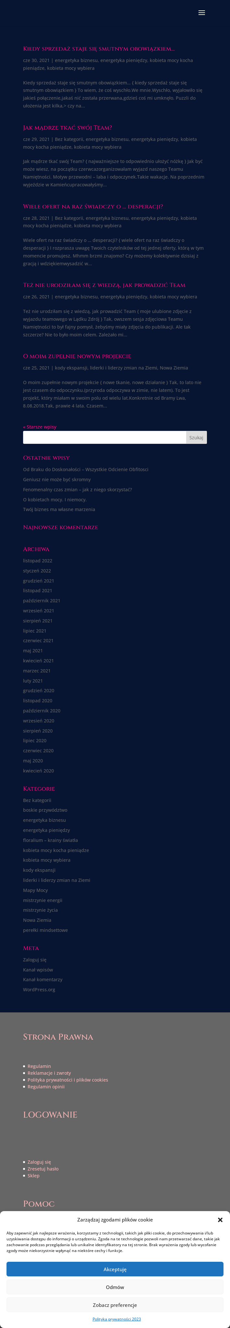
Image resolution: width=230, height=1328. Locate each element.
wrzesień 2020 (38, 721)
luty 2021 (33, 681)
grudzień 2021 (38, 581)
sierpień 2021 (38, 621)
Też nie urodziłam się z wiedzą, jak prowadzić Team (104, 285)
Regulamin (39, 1066)
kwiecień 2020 (38, 771)
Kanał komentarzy (42, 979)
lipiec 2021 (34, 631)
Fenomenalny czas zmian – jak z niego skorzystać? (77, 489)
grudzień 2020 (38, 690)
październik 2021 (41, 600)
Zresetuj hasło (43, 1169)
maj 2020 (33, 761)
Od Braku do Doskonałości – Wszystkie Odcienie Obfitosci (85, 469)
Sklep (34, 1175)
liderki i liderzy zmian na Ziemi (123, 368)
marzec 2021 (37, 671)
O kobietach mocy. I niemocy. (55, 499)
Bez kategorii (69, 139)
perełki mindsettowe (45, 930)
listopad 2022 (37, 561)
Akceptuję (115, 1269)
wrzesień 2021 (38, 611)
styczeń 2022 (37, 571)
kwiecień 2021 (38, 661)
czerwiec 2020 (38, 750)
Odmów (115, 1287)
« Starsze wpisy (39, 427)
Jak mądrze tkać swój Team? (67, 128)
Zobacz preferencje (115, 1305)
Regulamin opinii (46, 1087)
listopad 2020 (37, 700)
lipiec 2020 (34, 740)
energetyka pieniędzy (123, 60)
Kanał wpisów (38, 970)
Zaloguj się (34, 960)
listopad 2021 (37, 590)
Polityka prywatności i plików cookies (68, 1080)
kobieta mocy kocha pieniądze (56, 850)
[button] (220, 1220)
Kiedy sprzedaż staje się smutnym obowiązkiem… (99, 49)
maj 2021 (33, 650)
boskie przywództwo (45, 810)
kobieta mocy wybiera (71, 68)
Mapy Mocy (35, 890)
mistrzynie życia (40, 910)
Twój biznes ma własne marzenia (59, 509)
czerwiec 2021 (38, 640)
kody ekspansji (71, 368)
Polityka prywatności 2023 (117, 1319)
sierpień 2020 (38, 731)
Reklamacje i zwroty (49, 1073)
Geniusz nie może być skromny (57, 479)
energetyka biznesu (76, 60)
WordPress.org (39, 989)
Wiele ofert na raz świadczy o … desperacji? (93, 207)
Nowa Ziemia (174, 368)
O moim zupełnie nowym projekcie (77, 356)
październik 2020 (41, 711)
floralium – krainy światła (50, 840)
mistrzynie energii (42, 900)
